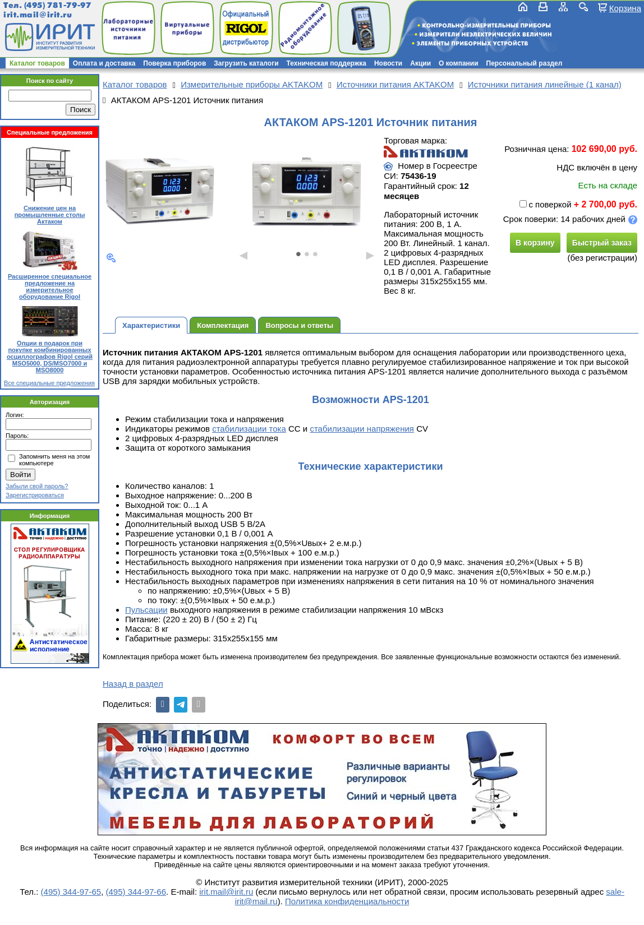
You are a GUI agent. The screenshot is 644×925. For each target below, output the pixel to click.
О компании (459, 63)
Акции (420, 63)
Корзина (625, 7)
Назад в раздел (133, 683)
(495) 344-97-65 (71, 891)
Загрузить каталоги (246, 63)
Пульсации (146, 609)
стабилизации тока (249, 428)
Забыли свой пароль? (37, 486)
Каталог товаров (37, 63)
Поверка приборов (174, 63)
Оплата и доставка (104, 63)
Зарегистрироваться (35, 495)
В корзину (535, 242)
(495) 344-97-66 (135, 891)
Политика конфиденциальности (347, 901)
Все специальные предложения (49, 383)
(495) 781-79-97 (57, 5)
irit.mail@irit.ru (37, 15)
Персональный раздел (524, 63)
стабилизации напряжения (362, 428)
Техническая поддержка (326, 63)
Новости (388, 63)
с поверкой (545, 204)
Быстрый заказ (602, 242)
